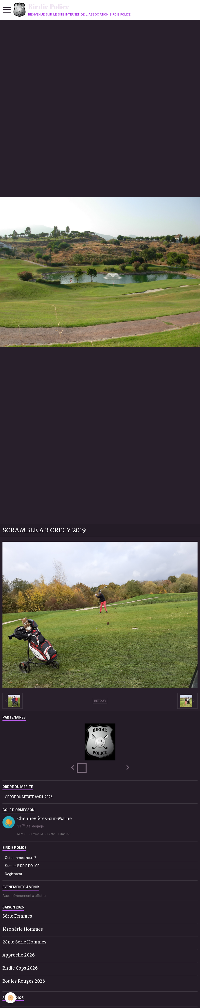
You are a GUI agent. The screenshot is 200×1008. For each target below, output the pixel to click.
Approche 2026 (18, 955)
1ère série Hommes (22, 929)
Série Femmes (17, 916)
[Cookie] (10, 997)
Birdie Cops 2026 (20, 968)
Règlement (13, 874)
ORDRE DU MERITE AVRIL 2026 (29, 797)
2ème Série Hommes (24, 942)
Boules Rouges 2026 (23, 981)
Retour (100, 701)
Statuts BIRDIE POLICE (22, 866)
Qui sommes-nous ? (20, 858)
